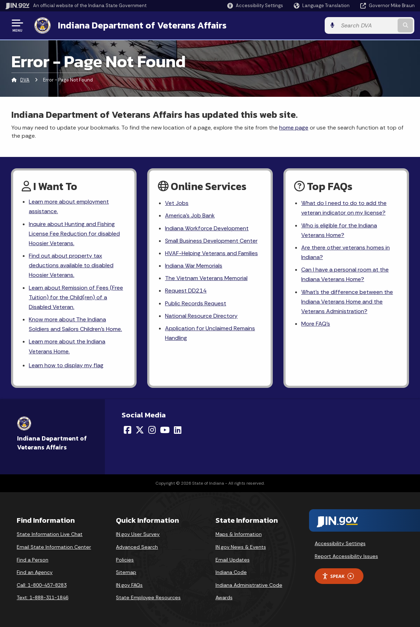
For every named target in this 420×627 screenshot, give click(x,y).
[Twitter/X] (139, 430)
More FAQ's (315, 323)
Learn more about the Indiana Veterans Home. (67, 346)
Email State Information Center (54, 547)
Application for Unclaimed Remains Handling (210, 333)
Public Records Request (195, 303)
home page (293, 127)
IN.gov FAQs (129, 585)
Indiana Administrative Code (249, 585)
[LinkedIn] (177, 430)
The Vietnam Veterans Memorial (206, 278)
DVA (25, 80)
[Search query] (368, 25)
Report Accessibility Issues (346, 556)
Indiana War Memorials (193, 265)
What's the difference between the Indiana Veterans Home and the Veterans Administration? (346, 301)
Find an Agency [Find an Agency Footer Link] (35, 572)
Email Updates (233, 560)
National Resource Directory (201, 316)
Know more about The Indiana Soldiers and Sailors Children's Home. (75, 324)
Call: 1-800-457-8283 (42, 585)
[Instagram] (152, 430)
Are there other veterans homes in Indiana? (345, 252)
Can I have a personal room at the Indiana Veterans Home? (345, 274)
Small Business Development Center (211, 240)
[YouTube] (165, 430)
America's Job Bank (190, 215)
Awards (224, 598)
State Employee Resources (148, 598)
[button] (255, 5)
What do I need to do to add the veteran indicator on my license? (344, 207)
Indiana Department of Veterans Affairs (142, 25)
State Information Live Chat (50, 534)
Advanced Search (137, 547)
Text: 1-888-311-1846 (42, 598)
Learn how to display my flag (66, 365)
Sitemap (126, 572)
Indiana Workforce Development (206, 228)
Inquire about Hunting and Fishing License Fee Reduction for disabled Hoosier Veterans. (74, 233)
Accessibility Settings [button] (340, 543)
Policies (125, 560)
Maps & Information (239, 534)
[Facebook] (127, 430)
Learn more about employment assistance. (69, 206)
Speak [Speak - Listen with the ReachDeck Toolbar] (338, 576)
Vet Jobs (176, 203)
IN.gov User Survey (138, 534)
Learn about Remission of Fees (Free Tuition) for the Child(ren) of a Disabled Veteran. (76, 297)
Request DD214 (186, 290)
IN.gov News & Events (241, 547)
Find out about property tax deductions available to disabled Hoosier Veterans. (71, 265)
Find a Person (32, 560)
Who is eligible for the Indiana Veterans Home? (339, 230)
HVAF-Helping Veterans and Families (211, 253)
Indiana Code (231, 572)
